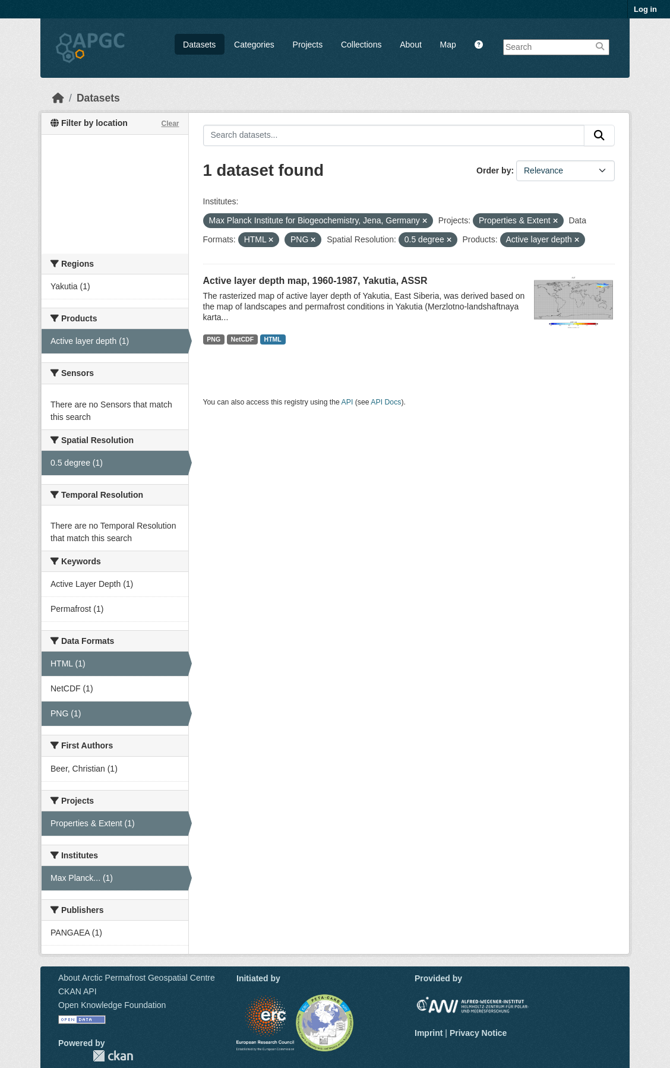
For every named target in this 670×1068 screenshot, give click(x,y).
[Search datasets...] (394, 135)
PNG (213, 339)
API (347, 402)
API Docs (386, 402)
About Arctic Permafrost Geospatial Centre (136, 977)
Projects (308, 44)
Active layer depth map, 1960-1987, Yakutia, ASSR (315, 281)
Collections (361, 44)
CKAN (113, 1056)
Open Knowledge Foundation (112, 1005)
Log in (645, 9)
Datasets (199, 44)
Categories (254, 44)
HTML (273, 339)
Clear (170, 123)
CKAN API (77, 991)
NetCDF (242, 339)
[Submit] (599, 135)
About (411, 44)
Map (448, 44)
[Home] (58, 98)
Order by (493, 170)
